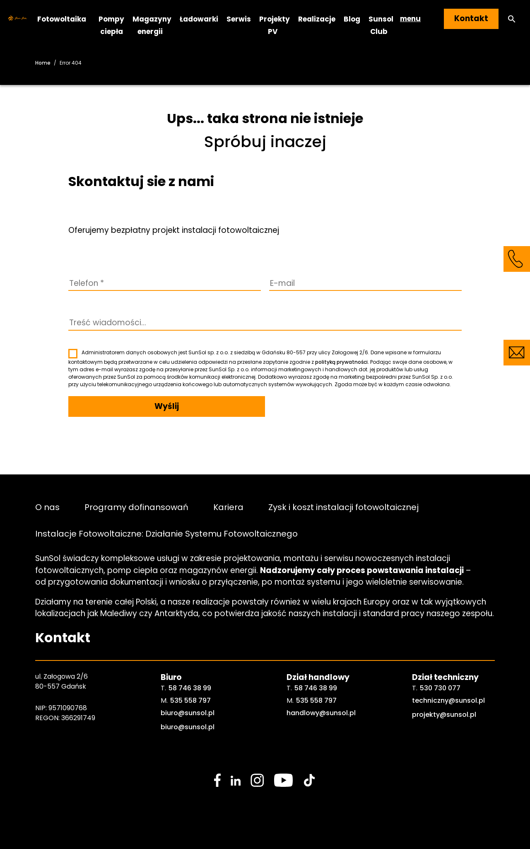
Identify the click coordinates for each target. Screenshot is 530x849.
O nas (47, 507)
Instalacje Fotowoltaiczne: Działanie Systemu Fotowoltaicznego (166, 533)
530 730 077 (440, 688)
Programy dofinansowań (136, 507)
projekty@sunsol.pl (444, 714)
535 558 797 (190, 700)
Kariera (228, 507)
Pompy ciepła (111, 25)
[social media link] (217, 780)
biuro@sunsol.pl (187, 713)
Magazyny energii (151, 25)
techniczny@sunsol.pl (448, 700)
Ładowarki (199, 19)
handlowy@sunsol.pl (321, 713)
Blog (352, 19)
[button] (512, 19)
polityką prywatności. (342, 361)
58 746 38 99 (190, 688)
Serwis (238, 19)
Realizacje (316, 19)
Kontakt (471, 18)
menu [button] (410, 19)
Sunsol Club (381, 25)
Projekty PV (274, 25)
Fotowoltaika (61, 19)
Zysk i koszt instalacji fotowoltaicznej (343, 507)
